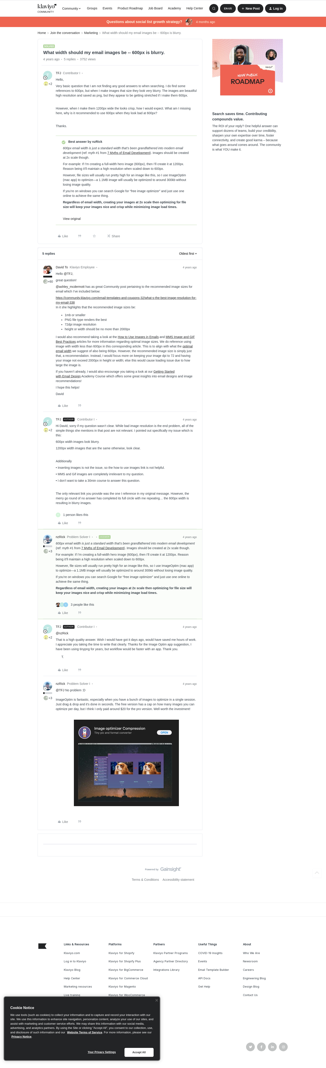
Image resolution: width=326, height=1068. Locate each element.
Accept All (139, 1052)
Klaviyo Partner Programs (170, 953)
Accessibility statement (178, 879)
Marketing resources (78, 986)
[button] (228, 8)
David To (62, 267)
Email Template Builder (213, 969)
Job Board (155, 8)
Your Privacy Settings (102, 1052)
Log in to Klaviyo (75, 961)
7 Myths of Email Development (128, 153)
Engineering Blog (254, 978)
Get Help (204, 986)
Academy (174, 8)
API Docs (204, 978)
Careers (248, 969)
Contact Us (250, 995)
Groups (92, 8)
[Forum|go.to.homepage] (47, 8)
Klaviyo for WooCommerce (127, 995)
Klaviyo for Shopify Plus (125, 961)
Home (42, 33)
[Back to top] (317, 873)
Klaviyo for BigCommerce (126, 969)
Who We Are (251, 953)
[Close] (156, 1000)
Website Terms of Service (84, 1032)
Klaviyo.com (72, 953)
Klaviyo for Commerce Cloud (128, 978)
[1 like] (72, 515)
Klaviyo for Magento (122, 986)
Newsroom (250, 961)
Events (107, 8)
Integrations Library (166, 969)
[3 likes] (75, 604)
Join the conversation (65, 33)
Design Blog (251, 986)
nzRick (60, 537)
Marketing (91, 33)
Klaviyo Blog (72, 969)
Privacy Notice (21, 1036)
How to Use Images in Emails (138, 337)
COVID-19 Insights (210, 953)
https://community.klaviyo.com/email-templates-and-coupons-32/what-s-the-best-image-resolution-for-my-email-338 (126, 300)
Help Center (194, 8)
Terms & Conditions (145, 879)
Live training (72, 995)
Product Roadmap (130, 8)
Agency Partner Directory (170, 961)
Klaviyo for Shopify (121, 953)
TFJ (58, 73)
